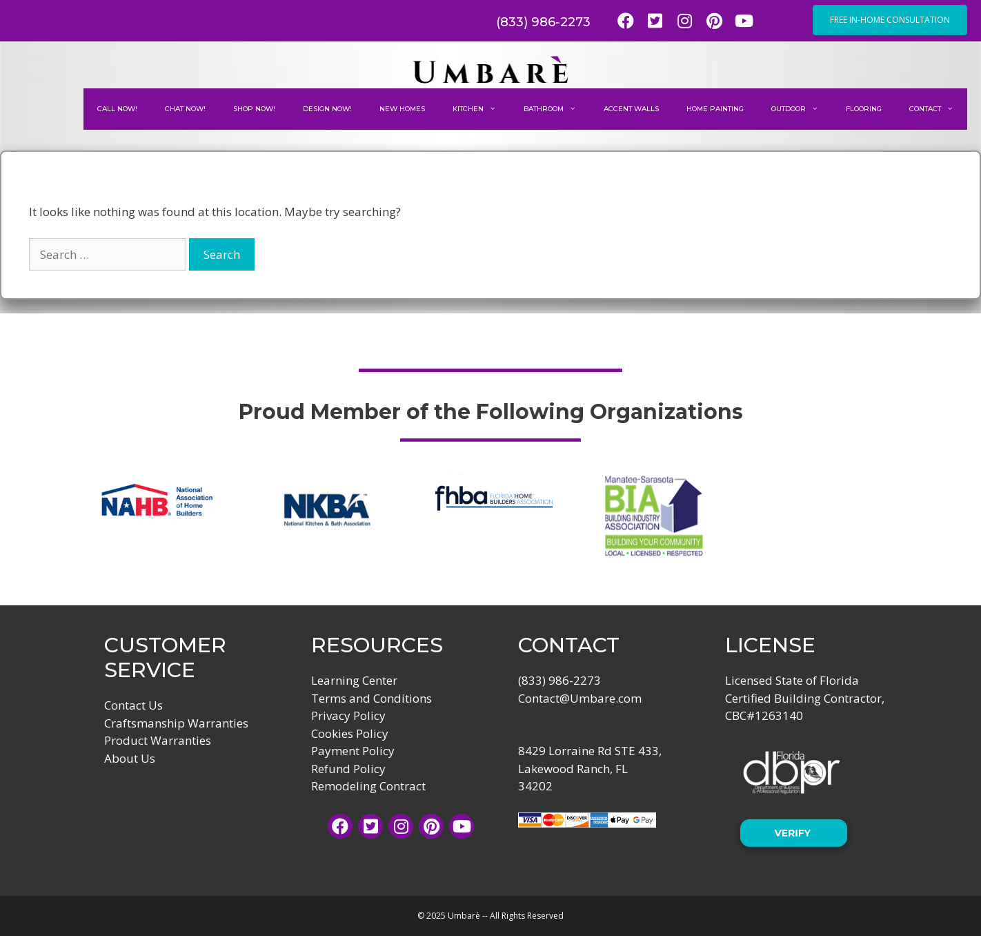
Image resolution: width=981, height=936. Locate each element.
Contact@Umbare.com (580, 698)
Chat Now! (185, 108)
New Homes (402, 108)
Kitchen (481, 109)
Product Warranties (157, 740)
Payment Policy (353, 751)
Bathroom (557, 109)
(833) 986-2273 (543, 22)
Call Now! (117, 108)
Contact (938, 109)
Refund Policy (348, 769)
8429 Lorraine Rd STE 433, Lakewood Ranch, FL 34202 (590, 768)
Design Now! (327, 108)
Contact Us (133, 705)
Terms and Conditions (371, 698)
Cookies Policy (349, 733)
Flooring (864, 108)
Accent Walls (631, 108)
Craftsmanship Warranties (176, 723)
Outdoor (801, 109)
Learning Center (354, 680)
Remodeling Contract (368, 786)
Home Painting (715, 108)
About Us (129, 758)
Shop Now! (254, 108)
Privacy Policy (348, 715)
